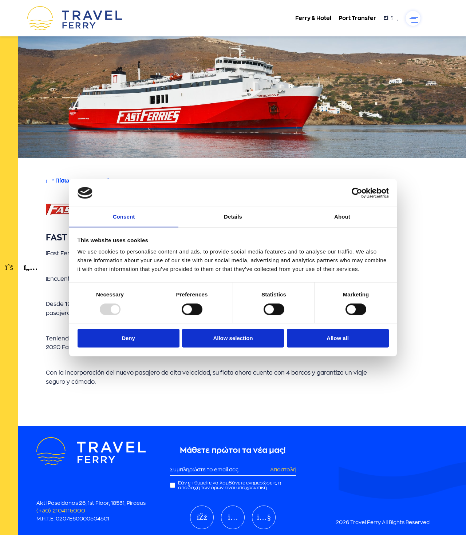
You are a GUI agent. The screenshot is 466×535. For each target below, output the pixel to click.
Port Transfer (352, 18)
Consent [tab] (124, 216)
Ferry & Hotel (308, 18)
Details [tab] (233, 216)
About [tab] (342, 216)
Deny (128, 338)
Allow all (338, 338)
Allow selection (233, 338)
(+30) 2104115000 (61, 509)
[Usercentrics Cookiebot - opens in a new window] (357, 192)
